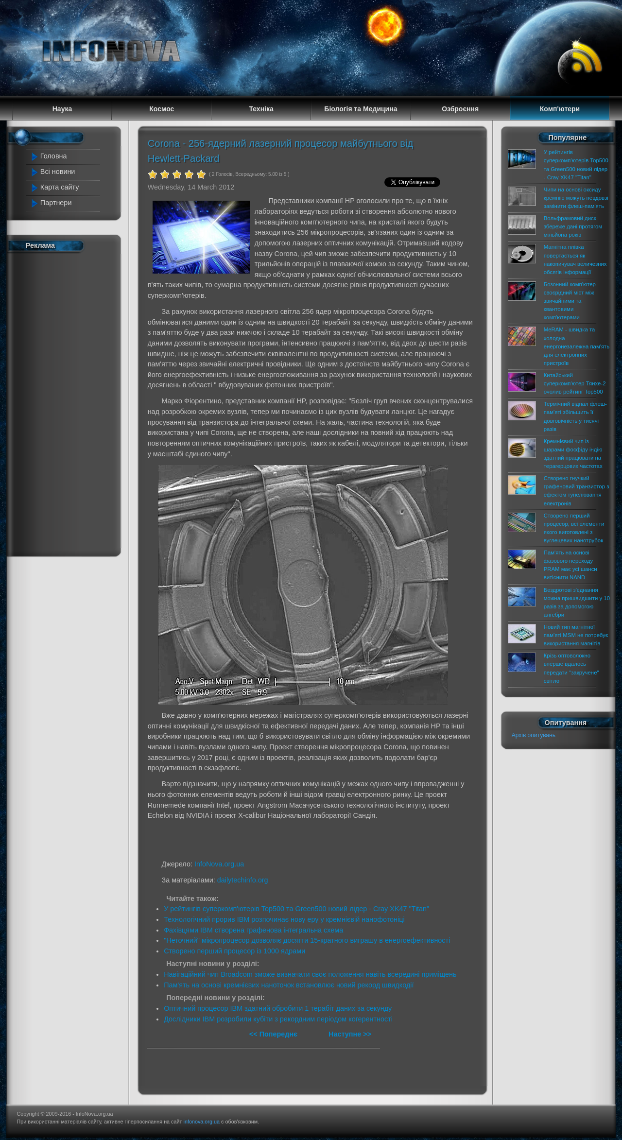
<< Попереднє (274, 1034)
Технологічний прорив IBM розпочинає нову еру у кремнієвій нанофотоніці (284, 919)
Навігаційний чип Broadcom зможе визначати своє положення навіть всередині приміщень (310, 974)
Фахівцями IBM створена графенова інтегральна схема (253, 930)
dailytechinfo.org (242, 880)
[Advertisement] (69, 402)
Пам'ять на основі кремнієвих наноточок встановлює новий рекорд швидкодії (289, 985)
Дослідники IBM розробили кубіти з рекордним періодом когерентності (278, 1019)
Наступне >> (349, 1034)
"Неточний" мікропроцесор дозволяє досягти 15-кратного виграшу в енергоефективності (307, 940)
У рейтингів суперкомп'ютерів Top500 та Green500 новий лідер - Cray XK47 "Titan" (296, 909)
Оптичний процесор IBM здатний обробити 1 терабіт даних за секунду (278, 1008)
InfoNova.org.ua (219, 864)
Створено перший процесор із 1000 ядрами (234, 951)
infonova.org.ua (202, 1121)
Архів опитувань (533, 735)
